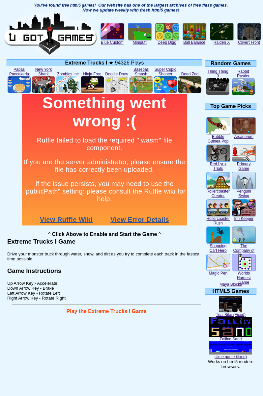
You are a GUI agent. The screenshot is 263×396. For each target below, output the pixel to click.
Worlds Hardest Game (244, 276)
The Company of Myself (244, 248)
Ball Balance (194, 41)
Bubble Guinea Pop (218, 137)
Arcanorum (244, 135)
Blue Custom (112, 41)
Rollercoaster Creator (218, 191)
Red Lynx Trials (218, 164)
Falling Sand (230, 337)
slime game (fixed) (230, 355)
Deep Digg (167, 41)
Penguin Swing (244, 191)
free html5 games (78, 5)
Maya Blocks (230, 284)
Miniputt (140, 41)
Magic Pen (218, 271)
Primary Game (244, 164)
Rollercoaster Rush (218, 219)
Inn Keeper (244, 217)
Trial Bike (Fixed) (231, 313)
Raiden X (222, 41)
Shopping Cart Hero (218, 246)
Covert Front (249, 41)
